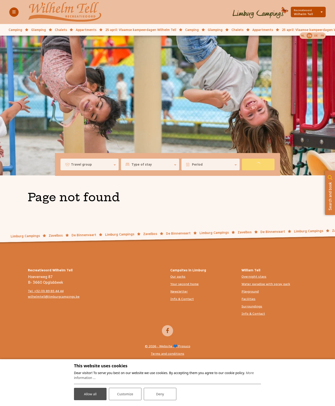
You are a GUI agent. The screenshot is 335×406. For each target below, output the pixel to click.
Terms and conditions (167, 354)
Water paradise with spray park (265, 284)
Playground (250, 291)
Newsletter (179, 291)
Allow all (90, 394)
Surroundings (251, 306)
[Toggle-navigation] (14, 12)
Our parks (177, 277)
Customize (125, 394)
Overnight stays (253, 277)
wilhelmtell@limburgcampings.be (54, 297)
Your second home (184, 284)
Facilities (248, 299)
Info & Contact (182, 299)
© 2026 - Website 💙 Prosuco (167, 346)
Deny (160, 394)
